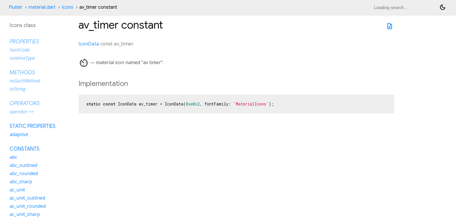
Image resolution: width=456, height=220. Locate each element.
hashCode (20, 50)
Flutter (15, 7)
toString (17, 89)
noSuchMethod (25, 81)
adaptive (19, 134)
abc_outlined (23, 165)
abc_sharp (21, 181)
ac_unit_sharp (25, 214)
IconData (89, 43)
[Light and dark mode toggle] (442, 7)
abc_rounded (24, 173)
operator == (22, 111)
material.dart (42, 7)
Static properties (33, 126)
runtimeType (22, 58)
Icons (67, 7)
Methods (22, 72)
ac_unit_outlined (27, 198)
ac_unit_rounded (28, 206)
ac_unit (17, 189)
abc (13, 157)
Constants (25, 149)
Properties (24, 41)
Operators (25, 103)
